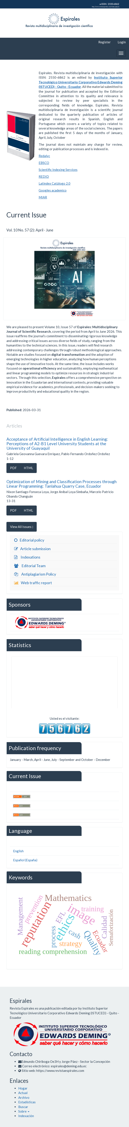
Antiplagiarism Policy (34, 574)
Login (122, 42)
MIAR (43, 197)
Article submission (32, 549)
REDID (44, 176)
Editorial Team (29, 566)
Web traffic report (32, 583)
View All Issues (21, 527)
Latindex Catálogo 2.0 (54, 183)
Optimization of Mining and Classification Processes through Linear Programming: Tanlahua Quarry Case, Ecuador (61, 484)
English (18, 851)
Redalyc (44, 156)
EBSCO (44, 163)
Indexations (26, 557)
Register (104, 42)
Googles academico (53, 190)
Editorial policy (28, 540)
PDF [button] (13, 468)
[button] (23, 1111)
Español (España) (25, 860)
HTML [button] (28, 468)
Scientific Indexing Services (58, 170)
